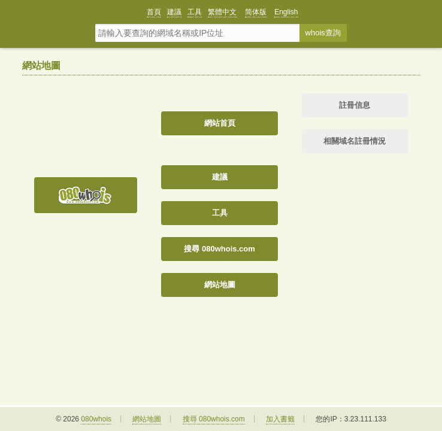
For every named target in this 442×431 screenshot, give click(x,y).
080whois (96, 419)
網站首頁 (219, 123)
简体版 (256, 12)
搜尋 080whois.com (219, 248)
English (286, 12)
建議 (174, 12)
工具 (194, 12)
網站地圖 (219, 284)
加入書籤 (280, 419)
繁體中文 (222, 12)
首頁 (154, 12)
